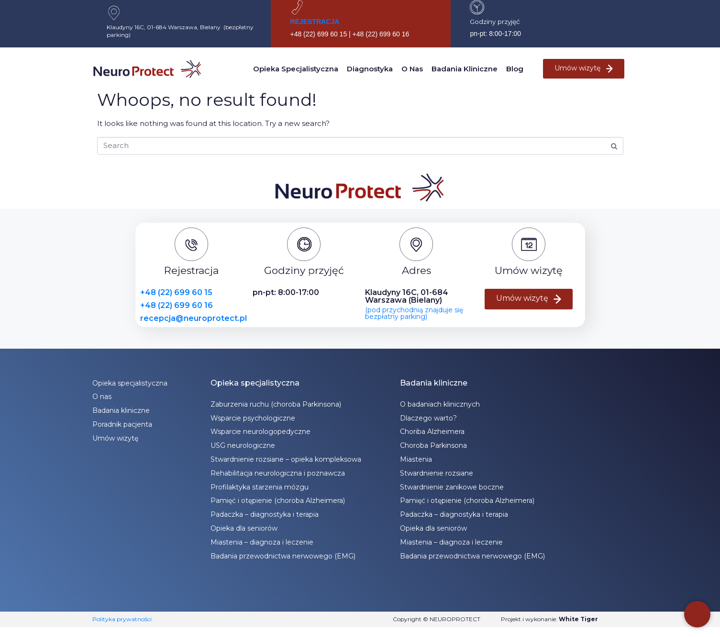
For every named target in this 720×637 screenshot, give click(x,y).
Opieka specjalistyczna (295, 68)
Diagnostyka (370, 68)
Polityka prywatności (122, 619)
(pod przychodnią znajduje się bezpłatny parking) (414, 313)
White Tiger (578, 619)
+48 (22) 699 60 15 (176, 292)
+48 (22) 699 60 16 (176, 305)
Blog (514, 68)
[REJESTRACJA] (297, 7)
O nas (412, 68)
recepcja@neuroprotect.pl (193, 318)
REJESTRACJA (314, 21)
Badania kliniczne (465, 68)
